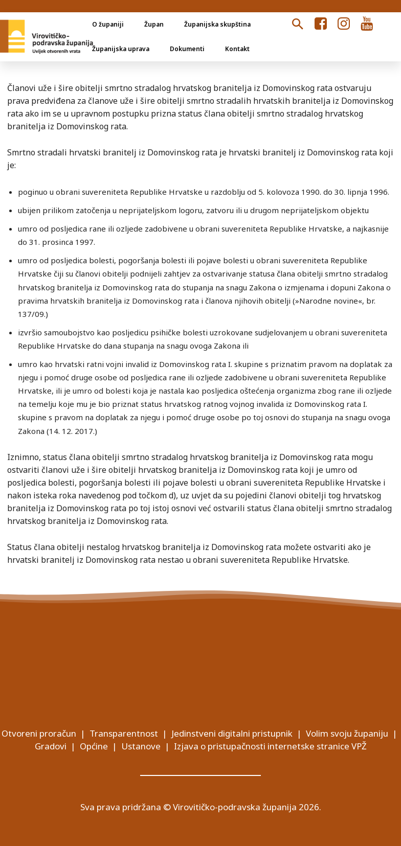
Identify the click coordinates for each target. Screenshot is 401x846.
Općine (94, 746)
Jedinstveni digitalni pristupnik (232, 733)
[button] (297, 24)
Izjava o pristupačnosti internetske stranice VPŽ (270, 746)
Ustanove (141, 746)
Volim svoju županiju (347, 733)
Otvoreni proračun (39, 733)
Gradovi (50, 746)
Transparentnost (124, 733)
